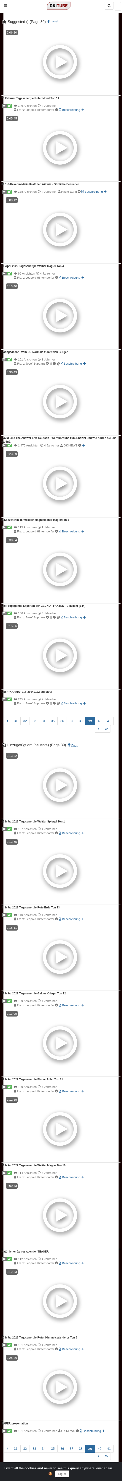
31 (16, 721)
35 (53, 721)
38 (81, 721)
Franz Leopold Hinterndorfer (38, 110)
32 (25, 721)
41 (109, 721)
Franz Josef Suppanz (39, 363)
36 (62, 721)
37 (71, 721)
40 (99, 721)
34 (44, 721)
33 (34, 721)
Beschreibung (69, 110)
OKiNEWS (72, 445)
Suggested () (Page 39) (25, 22)
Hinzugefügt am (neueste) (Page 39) (35, 745)
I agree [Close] (62, 1474)
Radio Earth (71, 191)
